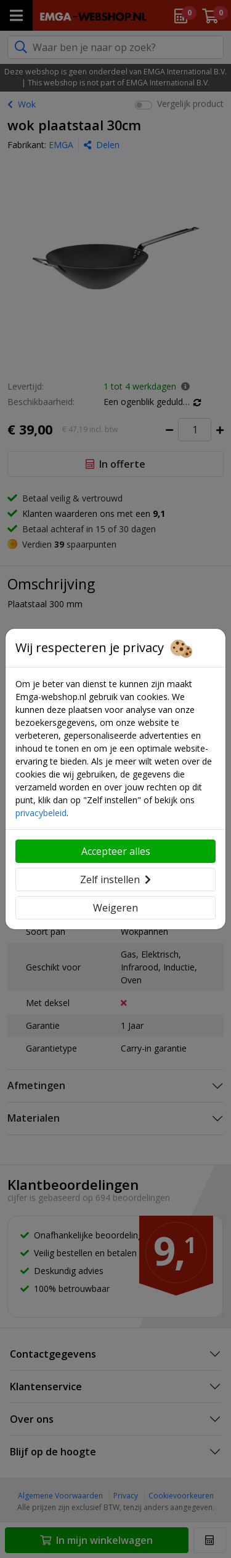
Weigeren (115, 908)
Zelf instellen (115, 879)
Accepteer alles (115, 851)
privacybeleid (41, 813)
